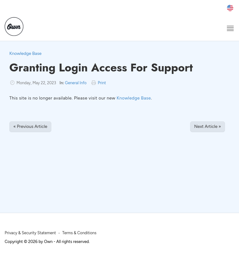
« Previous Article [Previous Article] (30, 126)
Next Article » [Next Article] (207, 126)
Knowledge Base (25, 53)
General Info (76, 82)
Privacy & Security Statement (30, 232)
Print (102, 82)
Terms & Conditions (79, 232)
